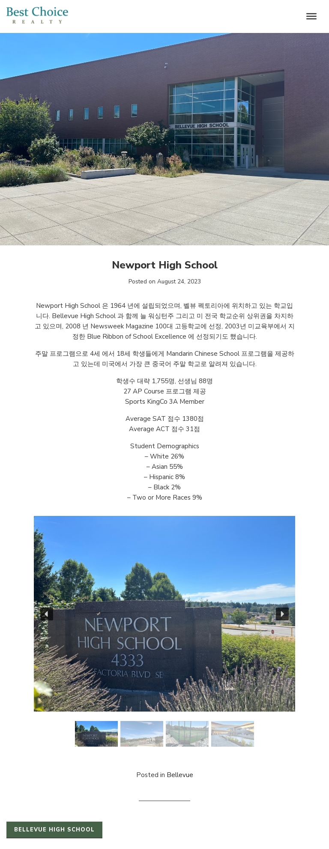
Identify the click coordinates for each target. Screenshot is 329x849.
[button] (46, 614)
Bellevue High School (54, 830)
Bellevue (180, 775)
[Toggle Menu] (311, 16)
